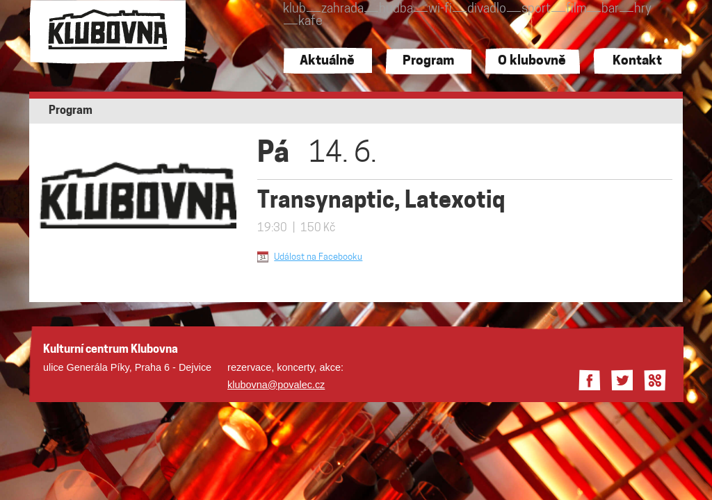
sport (536, 9)
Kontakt (637, 61)
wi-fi (440, 9)
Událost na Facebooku (318, 257)
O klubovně (532, 61)
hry (643, 9)
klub (294, 9)
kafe (310, 22)
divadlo (486, 9)
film (576, 9)
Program (428, 61)
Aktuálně (327, 61)
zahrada (342, 9)
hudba (396, 9)
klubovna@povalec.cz (276, 384)
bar (610, 9)
